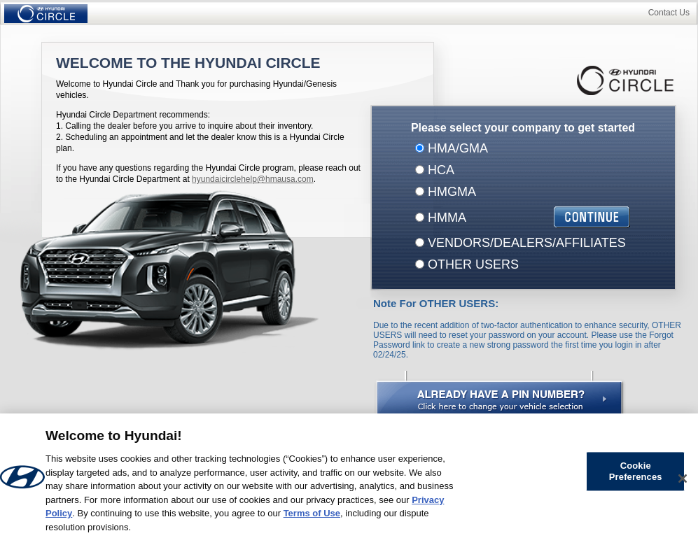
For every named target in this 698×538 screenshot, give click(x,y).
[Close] (682, 482)
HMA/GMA (456, 148)
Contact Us (669, 12)
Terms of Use (312, 516)
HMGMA (450, 192)
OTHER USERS (471, 264)
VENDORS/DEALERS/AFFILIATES (525, 243)
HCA (439, 170)
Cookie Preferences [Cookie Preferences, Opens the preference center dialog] (635, 475)
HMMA (445, 218)
